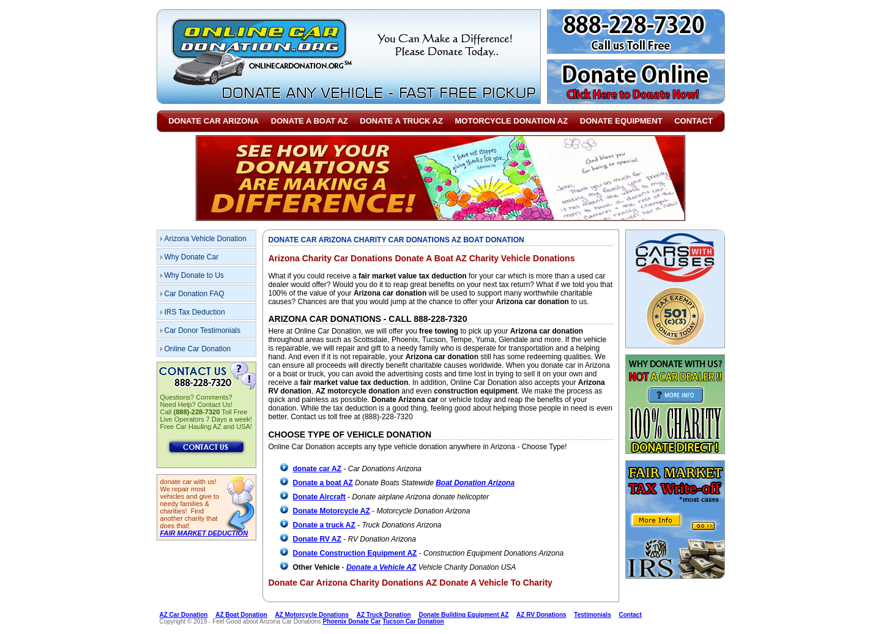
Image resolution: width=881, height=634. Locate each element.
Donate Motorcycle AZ (331, 511)
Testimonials (592, 614)
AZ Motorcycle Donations (312, 614)
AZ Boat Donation (241, 614)
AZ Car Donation (184, 614)
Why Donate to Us (194, 275)
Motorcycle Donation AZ (511, 120)
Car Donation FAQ (195, 293)
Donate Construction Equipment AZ (355, 553)
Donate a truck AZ (324, 525)
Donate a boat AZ (323, 483)
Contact (693, 120)
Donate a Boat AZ (309, 120)
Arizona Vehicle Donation (206, 238)
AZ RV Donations (541, 614)
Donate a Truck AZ (401, 120)
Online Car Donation (198, 349)
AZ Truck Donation (384, 614)
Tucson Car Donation (413, 621)
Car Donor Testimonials (203, 330)
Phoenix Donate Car (351, 621)
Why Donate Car (192, 257)
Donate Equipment (621, 120)
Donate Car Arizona (213, 120)
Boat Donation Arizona (475, 483)
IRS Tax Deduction (195, 312)
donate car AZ (317, 468)
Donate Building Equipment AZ (463, 614)
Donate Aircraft (319, 497)
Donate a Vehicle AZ (381, 567)
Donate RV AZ (317, 539)
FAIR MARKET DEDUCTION (204, 533)
